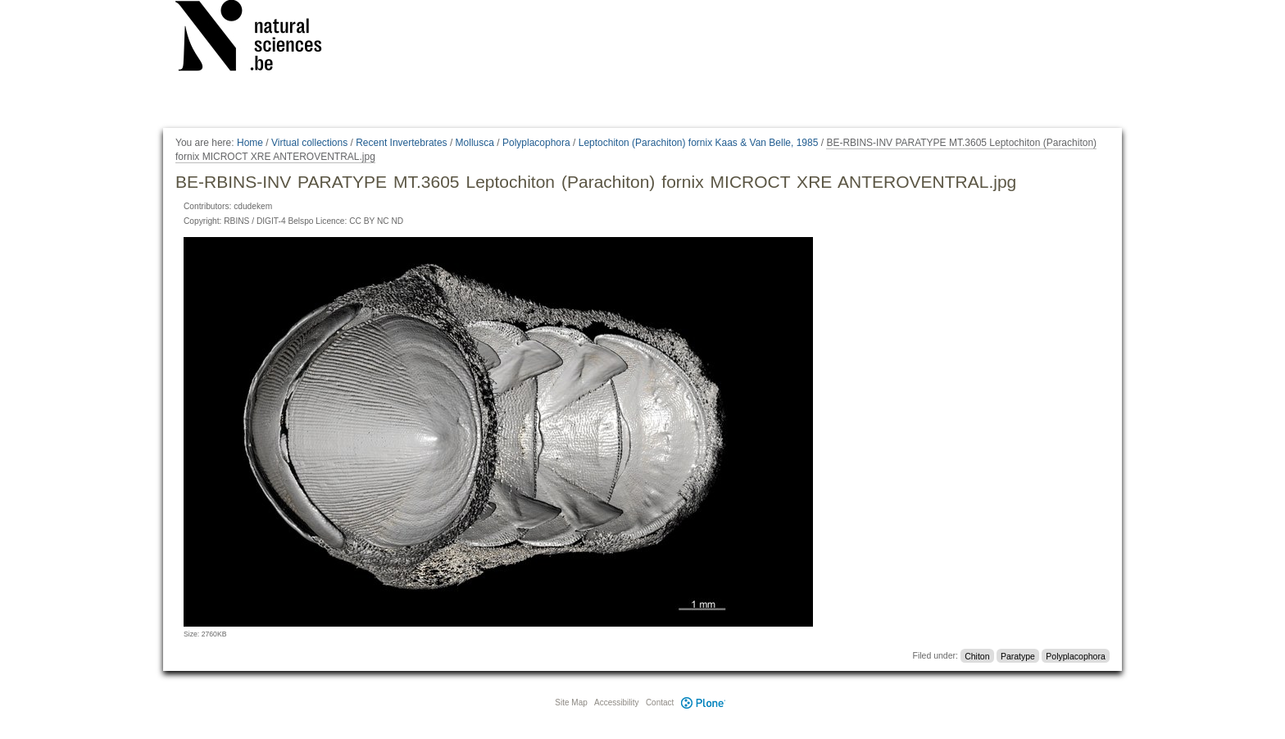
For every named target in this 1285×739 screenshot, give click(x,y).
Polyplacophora (536, 142)
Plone (703, 702)
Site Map (571, 702)
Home (250, 142)
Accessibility (616, 702)
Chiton (977, 655)
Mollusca (475, 142)
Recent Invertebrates (401, 142)
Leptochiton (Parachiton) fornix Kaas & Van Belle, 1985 (699, 142)
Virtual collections (309, 142)
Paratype (1018, 655)
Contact (660, 702)
